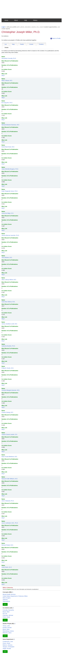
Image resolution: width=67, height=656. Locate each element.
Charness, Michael (8, 615)
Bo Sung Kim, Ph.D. (7, 102)
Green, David (6, 643)
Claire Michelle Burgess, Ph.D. (10, 169)
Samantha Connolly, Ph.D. (9, 58)
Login (3, 27)
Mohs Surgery (6, 598)
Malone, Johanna (7, 645)
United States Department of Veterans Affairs (15, 596)
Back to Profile (55, 38)
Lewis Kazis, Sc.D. (7, 567)
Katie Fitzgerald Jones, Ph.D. (10, 191)
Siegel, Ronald (7, 648)
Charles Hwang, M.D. (7, 412)
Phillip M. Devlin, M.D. (8, 368)
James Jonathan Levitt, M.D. (9, 324)
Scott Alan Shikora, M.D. (8, 301)
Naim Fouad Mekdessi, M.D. (9, 456)
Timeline (41, 44)
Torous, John (6, 626)
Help (25, 20)
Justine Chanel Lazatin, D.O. (9, 434)
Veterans (5, 599)
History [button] (35, 20)
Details (6, 47)
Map (13, 44)
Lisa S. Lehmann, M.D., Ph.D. (10, 523)
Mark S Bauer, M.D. (7, 80)
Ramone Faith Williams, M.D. (10, 478)
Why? (3, 75)
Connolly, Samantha (8, 610)
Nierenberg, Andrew (8, 631)
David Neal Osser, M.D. (8, 147)
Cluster (31, 44)
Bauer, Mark (6, 612)
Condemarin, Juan (8, 641)
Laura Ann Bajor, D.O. (8, 213)
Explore (5, 604)
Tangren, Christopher (8, 646)
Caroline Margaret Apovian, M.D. (11, 390)
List (6, 44)
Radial (22, 44)
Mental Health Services (9, 594)
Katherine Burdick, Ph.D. (8, 346)
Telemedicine (6, 601)
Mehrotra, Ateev (7, 632)
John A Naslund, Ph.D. (8, 501)
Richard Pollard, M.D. (7, 545)
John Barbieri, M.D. (7, 257)
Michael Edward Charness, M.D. (10, 124)
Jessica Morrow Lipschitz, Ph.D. (10, 235)
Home (6, 20)
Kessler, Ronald (7, 627)
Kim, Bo (5, 613)
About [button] (16, 20)
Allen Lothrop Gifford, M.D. (9, 279)
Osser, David (6, 617)
